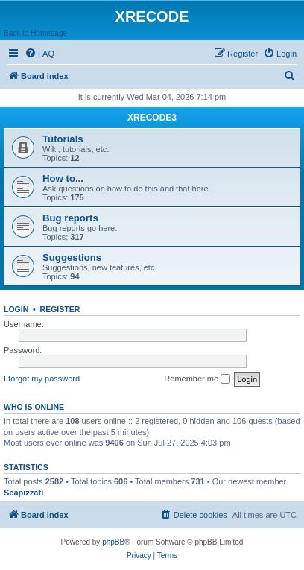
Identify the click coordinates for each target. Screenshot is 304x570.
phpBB (113, 542)
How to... (62, 178)
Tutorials (62, 139)
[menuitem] (39, 54)
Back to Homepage (35, 33)
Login (16, 309)
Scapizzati (23, 492)
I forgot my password (42, 378)
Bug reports (70, 218)
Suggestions (71, 257)
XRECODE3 (152, 118)
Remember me (197, 379)
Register (60, 309)
